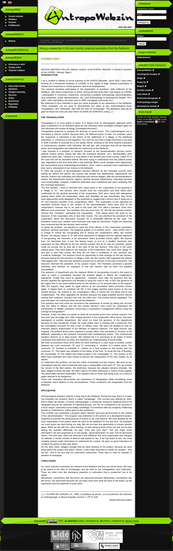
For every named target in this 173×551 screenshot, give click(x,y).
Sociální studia (144, 90)
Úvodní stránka (16, 16)
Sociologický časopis (147, 74)
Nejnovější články (17, 86)
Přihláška (13, 107)
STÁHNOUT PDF (49, 58)
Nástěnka (13, 89)
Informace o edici (17, 64)
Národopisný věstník (147, 106)
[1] (110, 111)
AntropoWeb (40, 521)
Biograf (140, 86)
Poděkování (14, 25)
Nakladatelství (143, 57)
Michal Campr (132, 521)
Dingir (140, 78)
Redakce (13, 19)
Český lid (141, 82)
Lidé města (142, 94)
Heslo (140, 15)
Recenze (13, 95)
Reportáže (13, 104)
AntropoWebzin (144, 70)
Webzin (12, 41)
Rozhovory (14, 101)
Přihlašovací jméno (146, 9)
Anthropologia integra (147, 102)
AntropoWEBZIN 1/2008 (76, 40)
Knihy (11, 98)
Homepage (44, 40)
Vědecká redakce (17, 70)
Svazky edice (15, 67)
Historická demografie (147, 98)
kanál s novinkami (145, 122)
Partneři (12, 22)
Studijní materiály (17, 92)
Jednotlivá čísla (57, 40)
